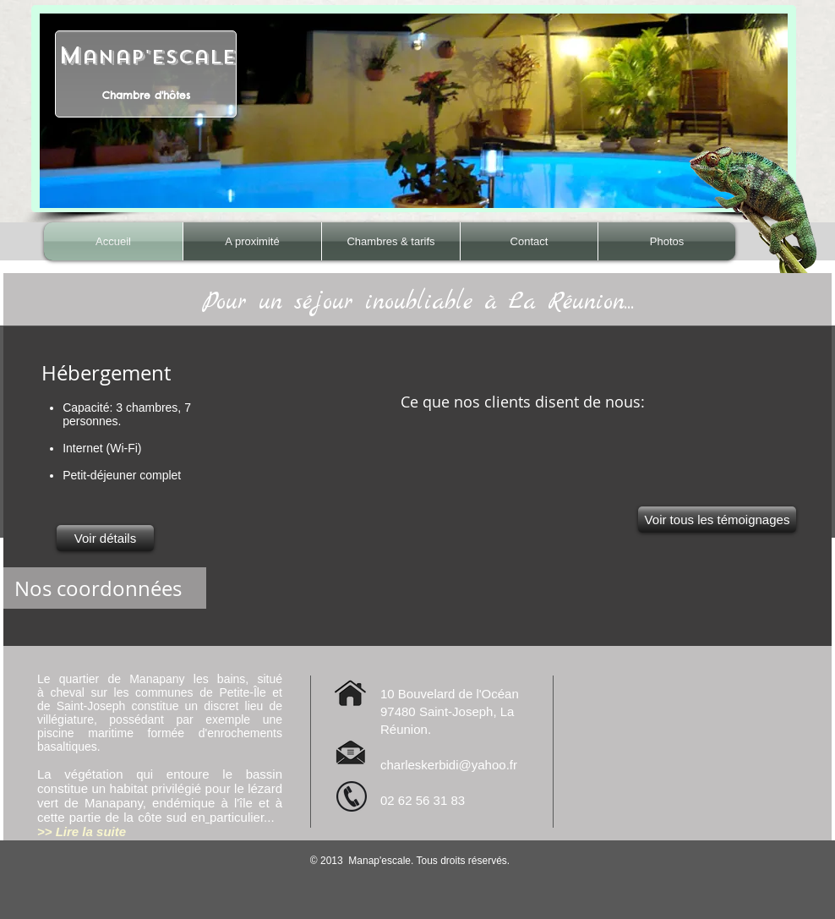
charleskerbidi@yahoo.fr (448, 765)
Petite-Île (242, 692)
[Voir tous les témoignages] (717, 519)
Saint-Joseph (91, 706)
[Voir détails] (105, 538)
